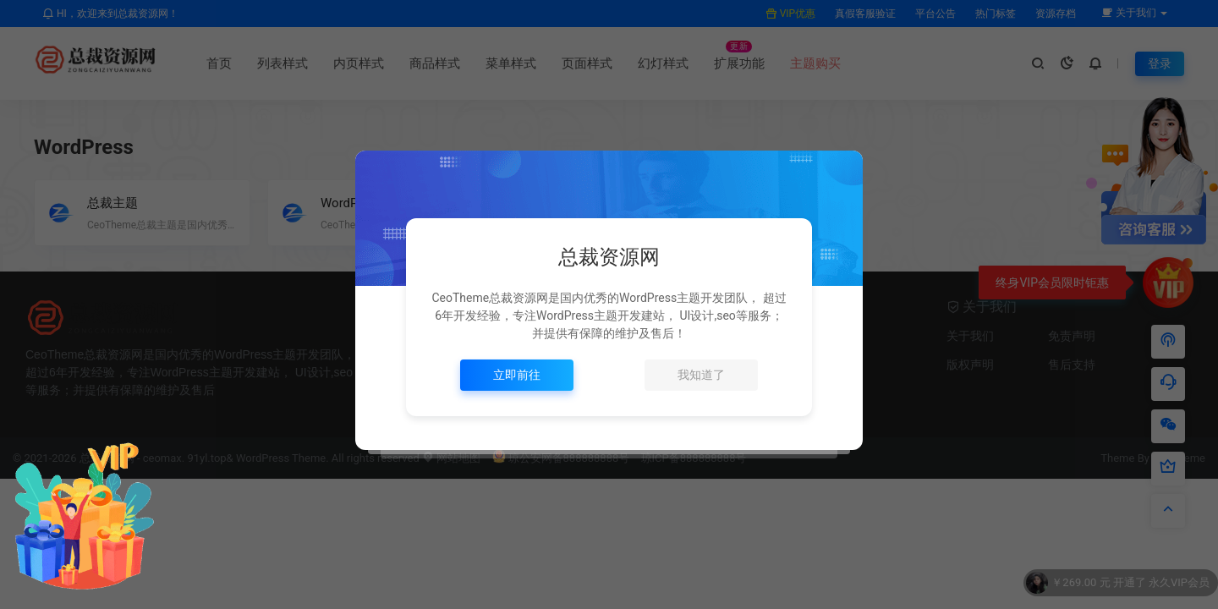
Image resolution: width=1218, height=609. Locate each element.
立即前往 (516, 374)
